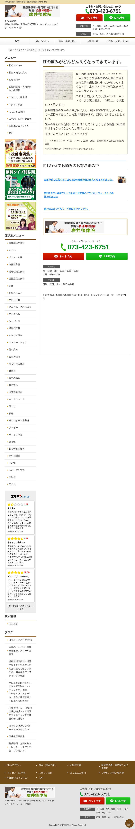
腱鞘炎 (12, 371)
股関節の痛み (15, 392)
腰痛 (11, 413)
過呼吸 (12, 442)
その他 (12, 484)
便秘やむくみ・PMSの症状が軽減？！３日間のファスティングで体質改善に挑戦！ (20, 713)
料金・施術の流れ (67, 41)
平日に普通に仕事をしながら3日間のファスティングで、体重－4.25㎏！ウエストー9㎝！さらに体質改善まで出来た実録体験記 (20, 692)
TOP (17, 41)
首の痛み (13, 349)
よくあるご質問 (17, 111)
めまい (12, 250)
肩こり (12, 406)
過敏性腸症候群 (17, 271)
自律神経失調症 (17, 243)
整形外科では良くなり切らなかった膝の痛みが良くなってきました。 (79, 179)
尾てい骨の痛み (17, 363)
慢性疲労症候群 (17, 278)
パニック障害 (15, 434)
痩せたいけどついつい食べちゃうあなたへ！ (20, 728)
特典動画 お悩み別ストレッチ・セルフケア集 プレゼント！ (20, 747)
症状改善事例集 (17, 736)
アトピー (13, 427)
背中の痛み (14, 378)
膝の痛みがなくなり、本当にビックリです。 (66, 209)
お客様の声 (92, 41)
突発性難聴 (14, 264)
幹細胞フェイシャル (19, 126)
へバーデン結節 (17, 470)
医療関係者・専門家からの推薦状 (20, 89)
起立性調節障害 (17, 449)
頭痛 (11, 286)
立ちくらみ (14, 314)
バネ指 (12, 463)
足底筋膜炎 (14, 328)
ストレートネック (18, 342)
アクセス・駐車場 (18, 97)
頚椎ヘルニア (15, 293)
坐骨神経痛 (14, 356)
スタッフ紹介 (15, 104)
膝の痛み (13, 385)
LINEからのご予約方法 (20, 640)
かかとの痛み (15, 335)
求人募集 (13, 624)
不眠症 (12, 477)
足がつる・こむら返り (20, 307)
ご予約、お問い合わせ (117, 41)
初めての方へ (42, 41)
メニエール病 (15, 257)
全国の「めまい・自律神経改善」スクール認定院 (20, 650)
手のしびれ (14, 300)
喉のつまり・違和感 (19, 420)
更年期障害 (14, 456)
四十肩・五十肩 (17, 399)
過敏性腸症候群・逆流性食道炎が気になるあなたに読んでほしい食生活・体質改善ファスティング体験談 (20, 668)
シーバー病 (14, 321)
